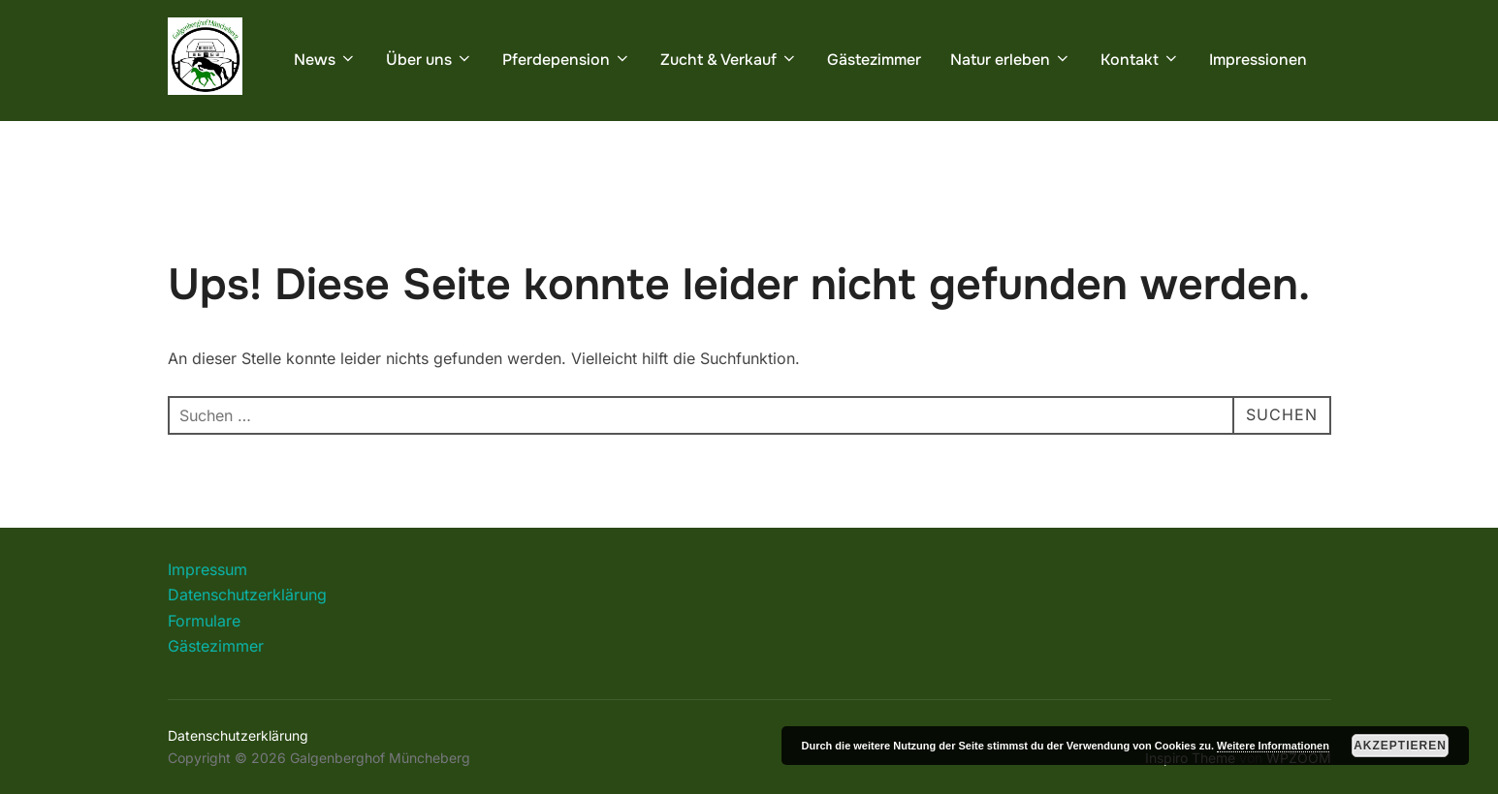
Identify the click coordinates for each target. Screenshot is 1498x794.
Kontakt (1140, 59)
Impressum (207, 569)
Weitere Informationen (1273, 745)
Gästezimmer (874, 59)
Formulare (204, 620)
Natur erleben (1010, 59)
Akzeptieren (1400, 745)
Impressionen (1258, 59)
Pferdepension (566, 59)
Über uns (429, 59)
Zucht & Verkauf (729, 59)
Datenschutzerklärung (247, 594)
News (325, 59)
